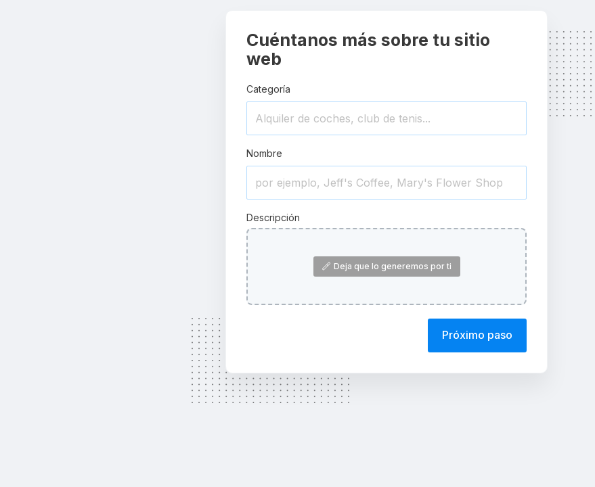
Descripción (273, 217)
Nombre (264, 153)
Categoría (268, 89)
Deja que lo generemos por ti (386, 266)
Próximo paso (477, 335)
